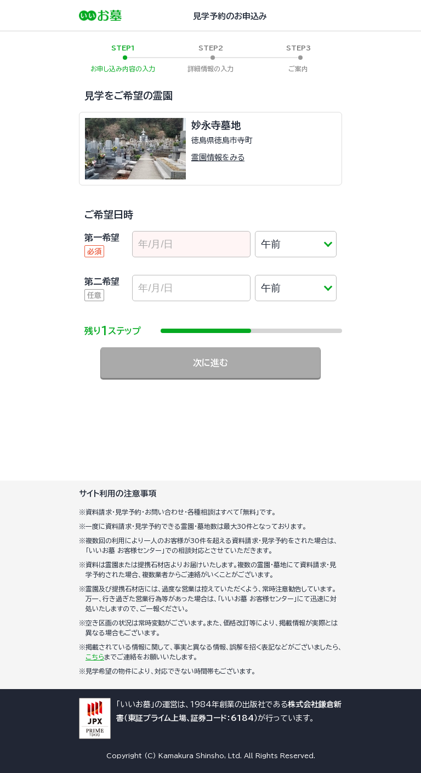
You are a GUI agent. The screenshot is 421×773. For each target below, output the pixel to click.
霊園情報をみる (217, 157)
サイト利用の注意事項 (118, 493)
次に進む (210, 362)
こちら (95, 656)
